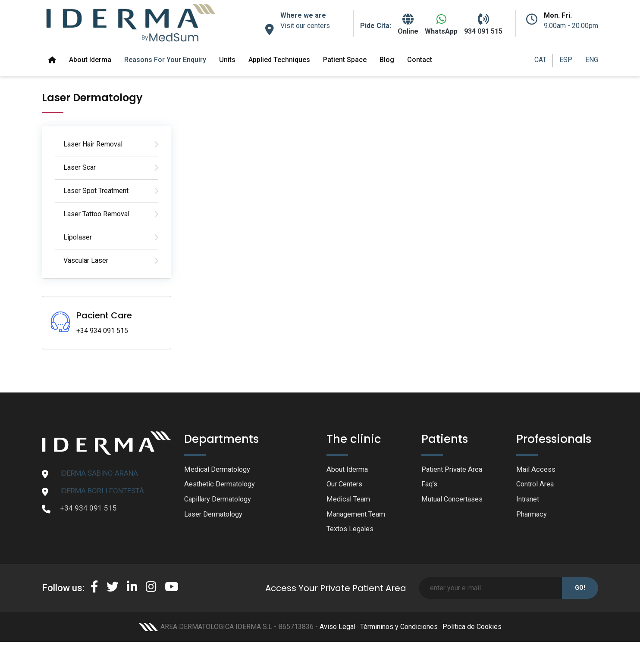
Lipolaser (77, 237)
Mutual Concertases (453, 500)
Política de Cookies (472, 628)
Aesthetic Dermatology (221, 484)
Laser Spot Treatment (96, 191)
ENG (591, 60)
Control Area (536, 484)
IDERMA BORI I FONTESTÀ (102, 490)
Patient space (345, 60)
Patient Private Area (453, 469)
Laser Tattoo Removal (96, 214)
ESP (565, 60)
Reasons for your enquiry (165, 60)
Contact (419, 60)
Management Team (357, 515)
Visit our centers (305, 26)
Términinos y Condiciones (399, 628)
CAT (540, 60)
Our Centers (345, 484)
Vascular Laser (85, 260)
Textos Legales (351, 530)
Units (227, 60)
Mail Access (535, 469)
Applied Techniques (279, 60)
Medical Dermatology (219, 469)
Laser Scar (79, 167)
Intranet (529, 500)
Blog (387, 60)
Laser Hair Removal (92, 144)
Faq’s (429, 484)
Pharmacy (532, 515)
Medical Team (349, 500)
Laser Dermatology (215, 515)
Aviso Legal (337, 628)
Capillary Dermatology (220, 500)
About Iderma (90, 60)
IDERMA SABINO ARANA (99, 473)
